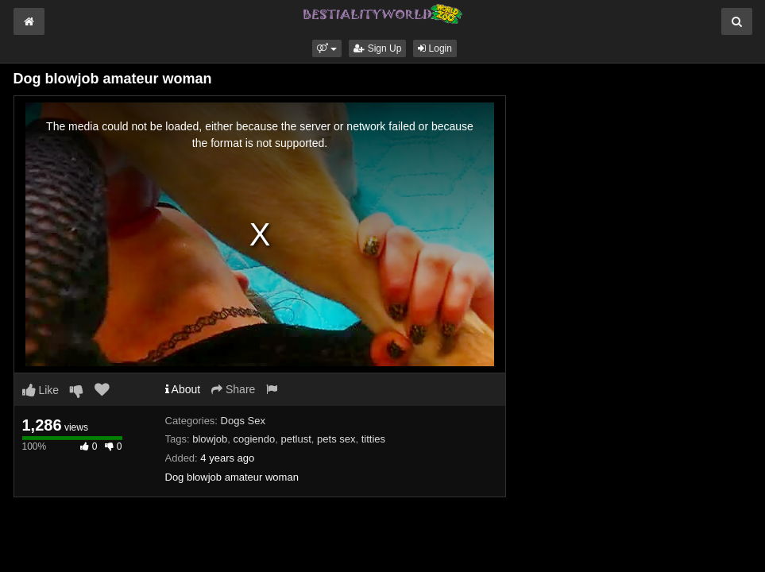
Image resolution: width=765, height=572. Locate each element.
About (183, 389)
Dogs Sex (243, 421)
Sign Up (377, 48)
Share (233, 389)
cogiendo (255, 439)
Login (435, 48)
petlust (296, 439)
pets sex (336, 439)
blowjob (209, 439)
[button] (327, 48)
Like (41, 390)
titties (373, 439)
